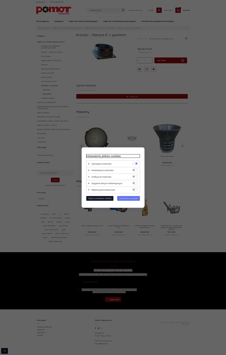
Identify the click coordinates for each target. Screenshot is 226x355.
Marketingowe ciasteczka (102, 170)
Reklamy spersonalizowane (103, 190)
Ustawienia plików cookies (103, 156)
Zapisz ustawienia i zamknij (99, 198)
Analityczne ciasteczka (101, 177)
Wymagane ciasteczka (101, 164)
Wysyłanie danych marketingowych (107, 183)
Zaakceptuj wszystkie (128, 198)
